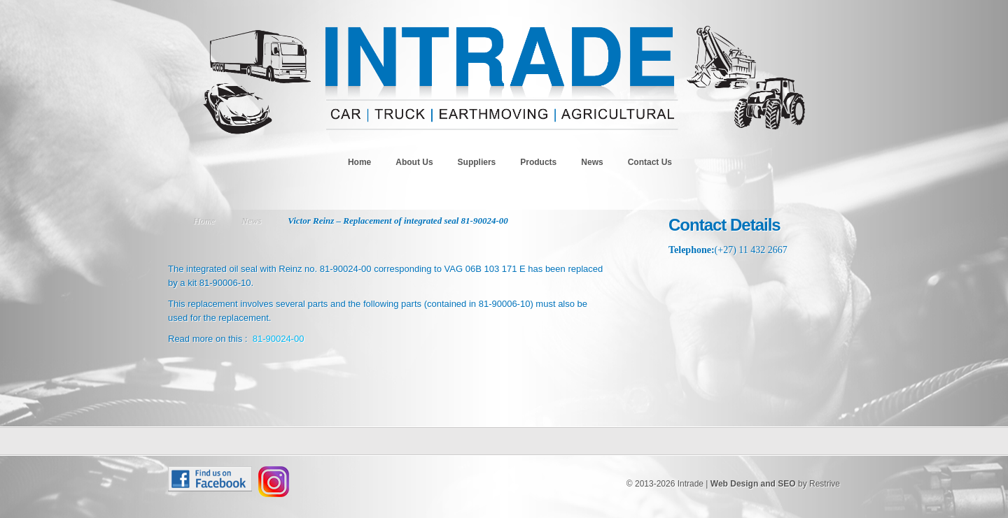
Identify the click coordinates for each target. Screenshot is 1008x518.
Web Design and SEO (753, 484)
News (592, 162)
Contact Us (650, 162)
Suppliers (477, 162)
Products (538, 162)
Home (359, 162)
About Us (414, 162)
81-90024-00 (278, 338)
